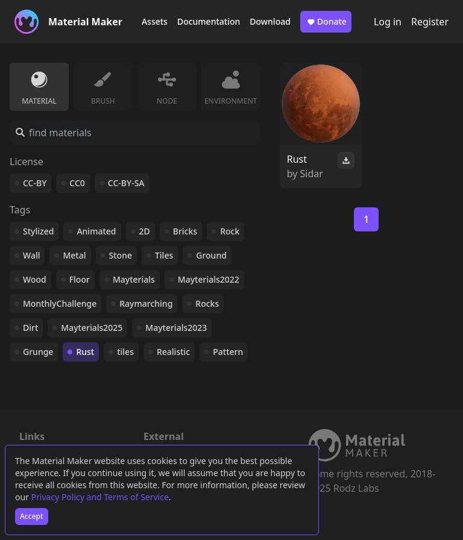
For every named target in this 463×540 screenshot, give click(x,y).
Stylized (38, 231)
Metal (74, 255)
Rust (85, 351)
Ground (211, 255)
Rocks (207, 303)
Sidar (311, 173)
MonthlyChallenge (59, 303)
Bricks (185, 231)
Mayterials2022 (208, 279)
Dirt (30, 327)
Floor (79, 279)
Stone (120, 255)
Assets (155, 21)
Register (430, 21)
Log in (388, 21)
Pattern (228, 351)
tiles (125, 351)
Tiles (164, 255)
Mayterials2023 (176, 327)
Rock (229, 231)
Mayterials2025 (91, 327)
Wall (31, 255)
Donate (326, 21)
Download (270, 21)
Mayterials (134, 279)
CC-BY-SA (126, 183)
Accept (31, 516)
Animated (96, 231)
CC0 (77, 183)
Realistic (173, 351)
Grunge (38, 351)
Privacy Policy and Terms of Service (100, 497)
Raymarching (145, 303)
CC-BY (34, 183)
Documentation (208, 21)
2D (144, 231)
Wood (34, 279)
